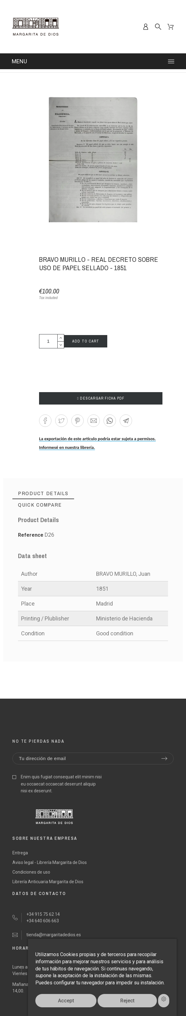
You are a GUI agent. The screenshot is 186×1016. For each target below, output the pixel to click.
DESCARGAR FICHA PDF (101, 398)
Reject (127, 1001)
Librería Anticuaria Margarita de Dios (47, 881)
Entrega (20, 852)
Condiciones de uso (31, 872)
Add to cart (85, 341)
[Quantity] (48, 341)
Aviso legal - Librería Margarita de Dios (49, 862)
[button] (45, 421)
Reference (31, 535)
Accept (66, 1001)
